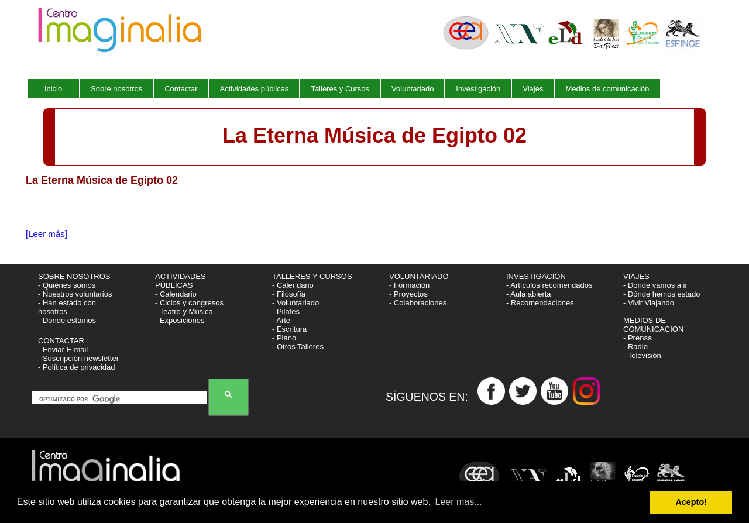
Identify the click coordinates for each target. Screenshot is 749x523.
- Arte (281, 320)
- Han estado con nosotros (67, 307)
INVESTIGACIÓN (537, 276)
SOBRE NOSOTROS (74, 276)
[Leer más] (46, 234)
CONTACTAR (61, 340)
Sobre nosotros (116, 88)
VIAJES (637, 276)
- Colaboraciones (417, 302)
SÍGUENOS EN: (431, 396)
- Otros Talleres (298, 346)
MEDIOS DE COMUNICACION (653, 324)
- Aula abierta (528, 294)
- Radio (635, 346)
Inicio (53, 88)
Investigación (478, 88)
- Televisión (642, 355)
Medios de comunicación (607, 88)
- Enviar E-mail (63, 349)
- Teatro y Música (184, 311)
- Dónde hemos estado (661, 294)
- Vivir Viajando (648, 302)
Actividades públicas (254, 88)
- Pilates (286, 311)
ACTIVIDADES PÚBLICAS (180, 281)
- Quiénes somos (66, 285)
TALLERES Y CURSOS (312, 276)
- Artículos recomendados (549, 285)
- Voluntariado (295, 302)
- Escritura (289, 329)
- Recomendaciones (540, 302)
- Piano (284, 337)
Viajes (533, 88)
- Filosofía (288, 294)
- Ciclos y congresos (189, 302)
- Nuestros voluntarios (75, 294)
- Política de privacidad (76, 367)
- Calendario (176, 294)
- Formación (409, 285)
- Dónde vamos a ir (655, 285)
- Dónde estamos (67, 320)
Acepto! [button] (691, 502)
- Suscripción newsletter (78, 358)
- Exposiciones (180, 320)
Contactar (180, 88)
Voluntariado (412, 88)
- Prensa (637, 337)
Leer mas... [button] (458, 502)
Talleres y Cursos (340, 88)
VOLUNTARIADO (420, 276)
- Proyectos (408, 294)
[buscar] (122, 399)
